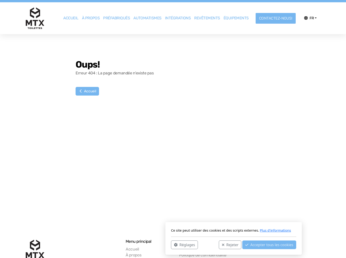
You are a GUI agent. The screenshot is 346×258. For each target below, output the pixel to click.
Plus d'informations (214, 230)
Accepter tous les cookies (209, 244)
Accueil (87, 91)
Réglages (123, 244)
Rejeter (169, 244)
